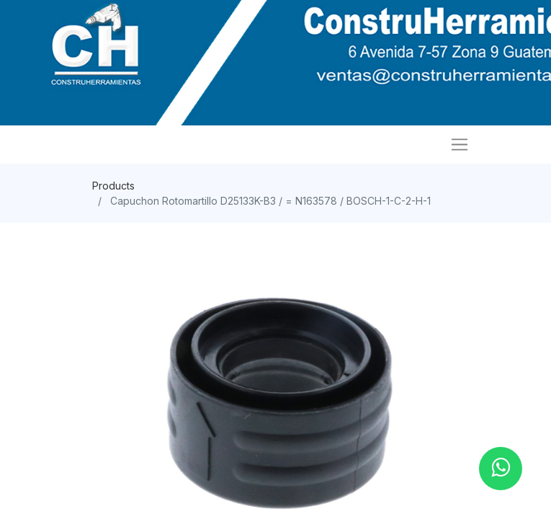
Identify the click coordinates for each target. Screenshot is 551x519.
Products (113, 185)
